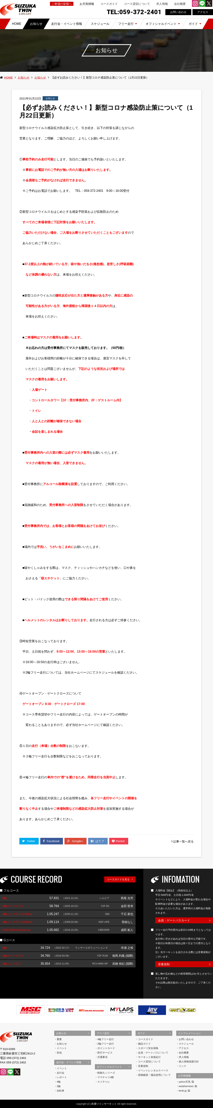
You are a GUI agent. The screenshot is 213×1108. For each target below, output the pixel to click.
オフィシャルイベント (109, 1066)
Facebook (51, 841)
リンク (182, 1066)
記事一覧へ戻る (183, 841)
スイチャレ (103, 1081)
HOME (8, 77)
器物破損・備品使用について (154, 1074)
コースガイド (109, 3)
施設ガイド (144, 1043)
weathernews (188, 1086)
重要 (59, 1039)
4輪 (59, 1081)
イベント (62, 1048)
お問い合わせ (178, 12)
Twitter (29, 841)
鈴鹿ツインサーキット (104, 1103)
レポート (62, 1077)
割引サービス (105, 1052)
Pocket (118, 841)
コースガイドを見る (118, 879)
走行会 (60, 1072)
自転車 (60, 1090)
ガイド (141, 1033)
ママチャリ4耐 (105, 1077)
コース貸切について (137, 3)
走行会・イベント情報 (68, 1062)
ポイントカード (106, 1048)
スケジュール (186, 1043)
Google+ (75, 841)
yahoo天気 (186, 1081)
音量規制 (164, 964)
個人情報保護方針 (189, 1061)
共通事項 (102, 1057)
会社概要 (180, 3)
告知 (59, 1052)
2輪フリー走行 (105, 1043)
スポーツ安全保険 (148, 1048)
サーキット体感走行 (149, 1057)
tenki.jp (184, 1090)
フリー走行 (103, 1033)
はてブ (98, 841)
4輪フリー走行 (105, 1039)
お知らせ (23, 77)
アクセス (202, 12)
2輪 (59, 1086)
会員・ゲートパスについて (153, 1052)
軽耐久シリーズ (106, 1072)
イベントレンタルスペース (153, 1070)
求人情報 (162, 3)
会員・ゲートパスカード (174, 920)
